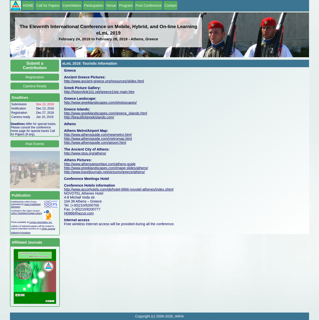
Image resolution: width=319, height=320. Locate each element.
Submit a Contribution (35, 65)
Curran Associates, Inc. (41, 222)
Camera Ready (34, 86)
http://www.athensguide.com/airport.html (95, 143)
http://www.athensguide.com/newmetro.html (98, 135)
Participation (93, 5)
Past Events (34, 144)
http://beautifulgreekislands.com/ (89, 117)
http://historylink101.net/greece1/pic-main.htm (99, 92)
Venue (111, 5)
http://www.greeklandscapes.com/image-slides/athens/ (106, 168)
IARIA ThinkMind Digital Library (26, 213)
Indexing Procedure (20, 232)
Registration (34, 77)
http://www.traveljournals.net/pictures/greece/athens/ (104, 172)
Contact (170, 5)
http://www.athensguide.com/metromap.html (98, 139)
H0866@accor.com (79, 213)
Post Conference (148, 5)
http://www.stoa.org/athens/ (85, 153)
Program (126, 5)
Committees (72, 5)
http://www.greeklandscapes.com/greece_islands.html (105, 113)
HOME (28, 5)
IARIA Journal (48, 228)
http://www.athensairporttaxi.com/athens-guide (100, 164)
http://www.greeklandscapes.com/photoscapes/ (100, 103)
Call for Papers (48, 5)
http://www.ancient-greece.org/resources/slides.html (104, 81)
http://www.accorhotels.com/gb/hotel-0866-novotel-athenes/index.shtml (118, 189)
